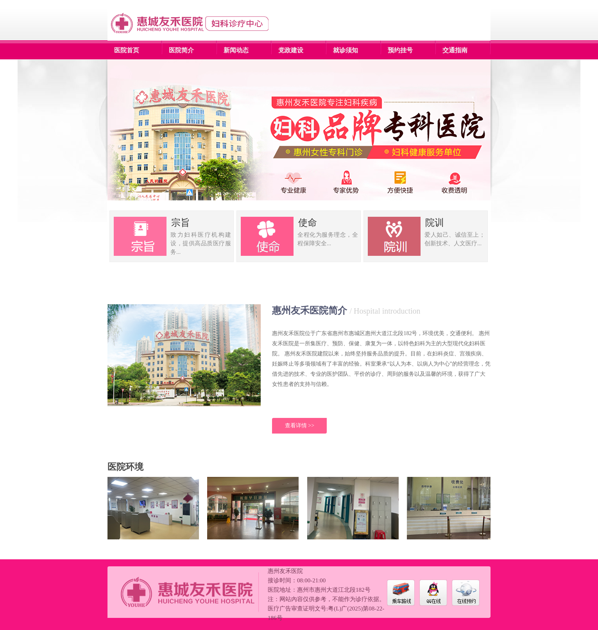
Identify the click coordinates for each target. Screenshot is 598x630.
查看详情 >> (299, 425)
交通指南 (454, 50)
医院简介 (181, 50)
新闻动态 (236, 50)
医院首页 (126, 50)
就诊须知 (345, 50)
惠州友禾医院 (285, 571)
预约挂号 (400, 50)
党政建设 (290, 50)
